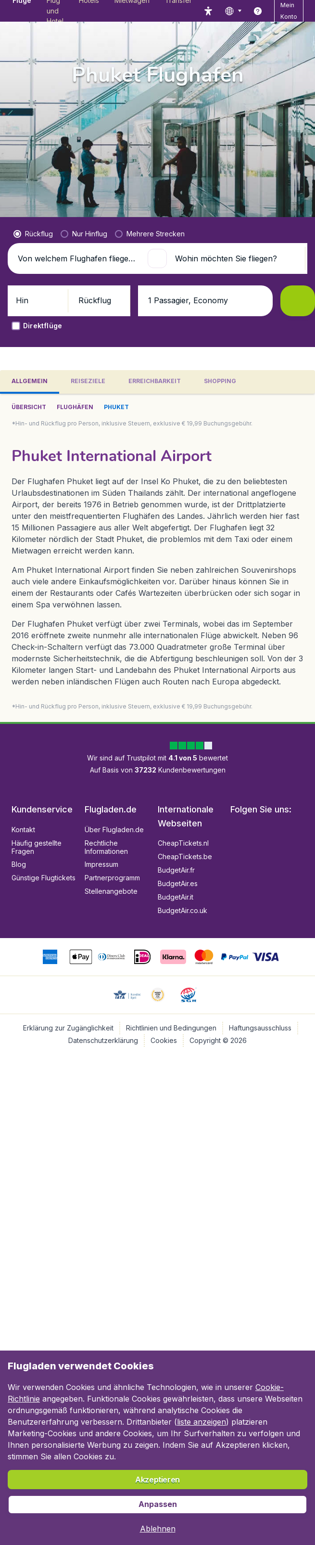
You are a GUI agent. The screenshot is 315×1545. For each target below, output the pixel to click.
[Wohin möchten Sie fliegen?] (236, 258)
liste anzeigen (201, 1422)
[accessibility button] (208, 11)
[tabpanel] (157, 558)
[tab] (29, 382)
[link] (258, 11)
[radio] (33, 234)
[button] (157, 258)
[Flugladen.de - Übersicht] (12, 11)
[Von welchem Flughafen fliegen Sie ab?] (79, 258)
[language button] (233, 11)
